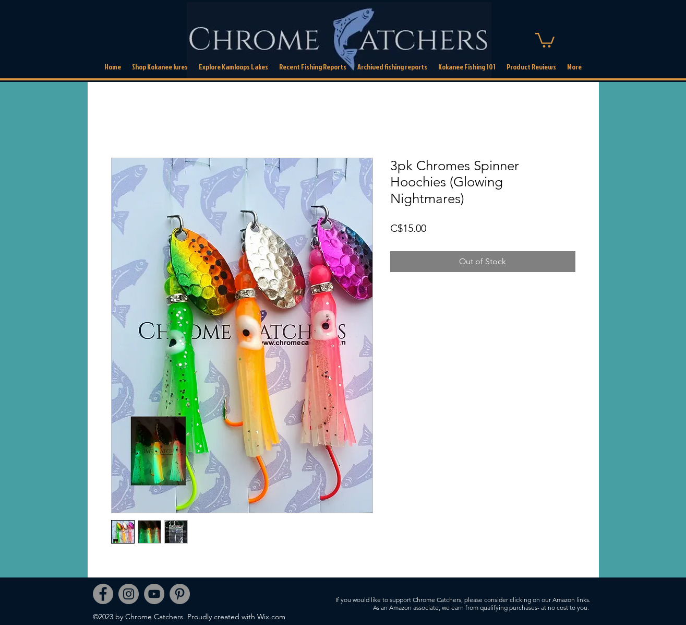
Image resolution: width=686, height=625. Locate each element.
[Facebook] (103, 594)
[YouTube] (154, 594)
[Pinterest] (180, 594)
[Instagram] (128, 594)
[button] (392, 67)
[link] (545, 39)
